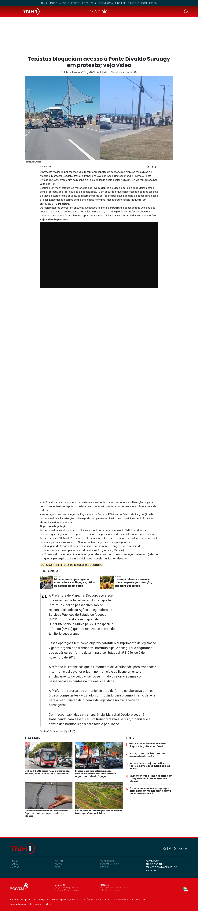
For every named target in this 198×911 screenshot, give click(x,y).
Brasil (94, 3)
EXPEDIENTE (152, 861)
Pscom (153, 3)
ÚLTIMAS (14, 861)
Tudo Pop (120, 3)
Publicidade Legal (137, 3)
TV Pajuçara (106, 3)
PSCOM (104, 867)
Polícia (75, 3)
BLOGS (58, 864)
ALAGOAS (14, 867)
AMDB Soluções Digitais (39, 904)
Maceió (53, 3)
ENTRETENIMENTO (109, 864)
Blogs (85, 3)
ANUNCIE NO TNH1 (155, 864)
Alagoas (64, 3)
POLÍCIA (59, 861)
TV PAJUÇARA (107, 861)
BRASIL (58, 867)
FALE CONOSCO (153, 870)
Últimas (43, 3)
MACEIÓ (14, 864)
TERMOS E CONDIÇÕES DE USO (161, 867)
